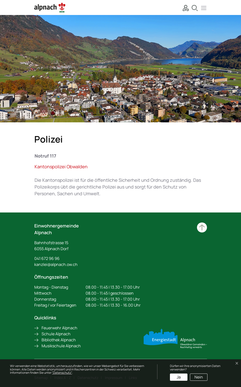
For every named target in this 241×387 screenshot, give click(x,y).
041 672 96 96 (47, 258)
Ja (179, 377)
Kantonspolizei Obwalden (64, 167)
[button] (202, 7)
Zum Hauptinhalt (202, 227)
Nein (198, 377)
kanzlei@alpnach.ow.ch (56, 264)
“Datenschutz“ (62, 373)
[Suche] (193, 7)
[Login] (184, 7)
